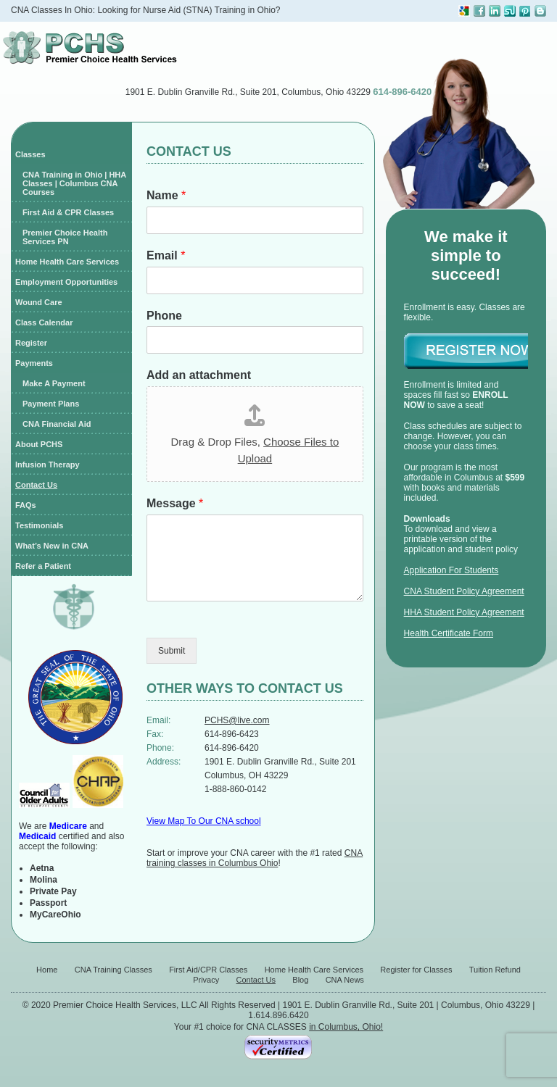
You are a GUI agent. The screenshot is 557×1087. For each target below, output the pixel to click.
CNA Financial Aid (56, 424)
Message (175, 503)
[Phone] (255, 340)
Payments (34, 363)
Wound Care (38, 302)
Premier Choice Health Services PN (64, 237)
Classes (30, 154)
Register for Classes (416, 969)
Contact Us (36, 484)
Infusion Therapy (47, 464)
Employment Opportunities (66, 282)
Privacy (206, 979)
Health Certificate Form (448, 633)
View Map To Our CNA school (204, 821)
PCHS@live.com (237, 720)
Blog (300, 979)
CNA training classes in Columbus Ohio (255, 858)
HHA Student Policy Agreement (464, 612)
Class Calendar (44, 322)
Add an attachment (199, 375)
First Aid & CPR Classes (68, 212)
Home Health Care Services (67, 261)
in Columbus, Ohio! (346, 1027)
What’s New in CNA (51, 545)
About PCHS (38, 444)
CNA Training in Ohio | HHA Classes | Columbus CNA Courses (74, 183)
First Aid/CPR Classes (208, 969)
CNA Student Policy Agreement (464, 591)
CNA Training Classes (113, 969)
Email (166, 255)
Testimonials (39, 525)
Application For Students (451, 570)
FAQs (25, 505)
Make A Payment (54, 383)
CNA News (345, 979)
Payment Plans (50, 403)
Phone (164, 315)
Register (31, 342)
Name (166, 195)
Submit (171, 651)
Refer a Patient (43, 566)
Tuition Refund (495, 969)
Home (46, 969)
